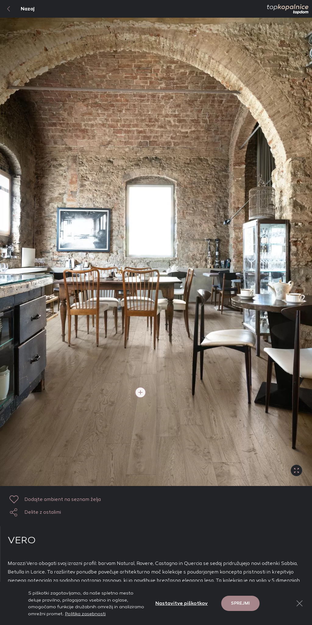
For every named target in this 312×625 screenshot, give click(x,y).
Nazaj (17, 9)
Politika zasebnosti (85, 613)
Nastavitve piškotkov (181, 603)
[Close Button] (299, 603)
